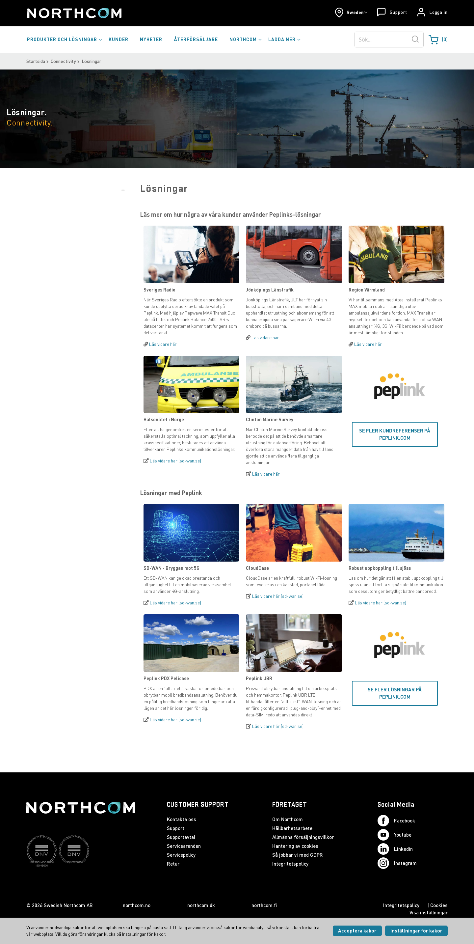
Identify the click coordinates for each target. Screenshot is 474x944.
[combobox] (389, 39)
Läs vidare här (163, 344)
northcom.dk (201, 905)
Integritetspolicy (290, 864)
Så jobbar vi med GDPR (297, 855)
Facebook (396, 820)
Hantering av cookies (295, 846)
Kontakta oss (181, 819)
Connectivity (63, 61)
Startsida (35, 61)
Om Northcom (287, 819)
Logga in (439, 12)
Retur (173, 864)
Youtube (394, 835)
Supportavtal (181, 837)
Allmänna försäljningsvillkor (303, 837)
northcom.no (136, 905)
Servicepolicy (181, 855)
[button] (351, 12)
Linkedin (395, 849)
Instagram (397, 863)
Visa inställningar (428, 912)
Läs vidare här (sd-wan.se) (175, 460)
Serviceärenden (184, 846)
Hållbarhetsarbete (292, 828)
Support (398, 12)
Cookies (439, 905)
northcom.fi (264, 905)
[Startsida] (73, 13)
